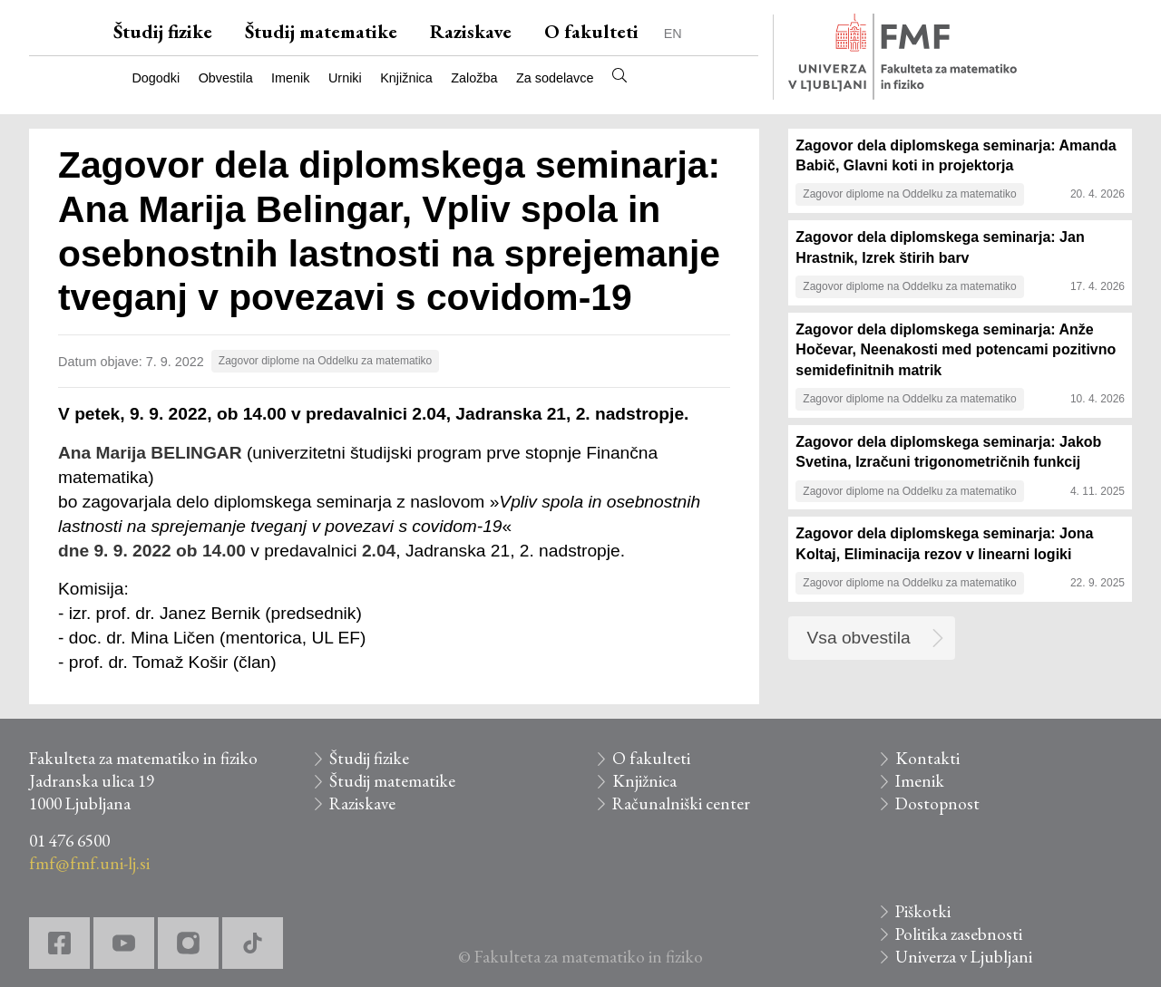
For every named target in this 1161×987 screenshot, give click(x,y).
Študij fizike (162, 31)
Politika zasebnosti (958, 934)
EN (673, 33)
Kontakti (927, 758)
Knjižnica (406, 78)
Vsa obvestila (859, 637)
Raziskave (471, 31)
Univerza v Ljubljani (963, 956)
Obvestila (226, 78)
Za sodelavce (555, 78)
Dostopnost (937, 803)
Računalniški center (681, 803)
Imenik (290, 78)
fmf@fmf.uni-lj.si (89, 863)
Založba (474, 78)
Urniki (345, 78)
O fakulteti (591, 31)
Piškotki (923, 911)
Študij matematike (321, 31)
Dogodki (156, 78)
